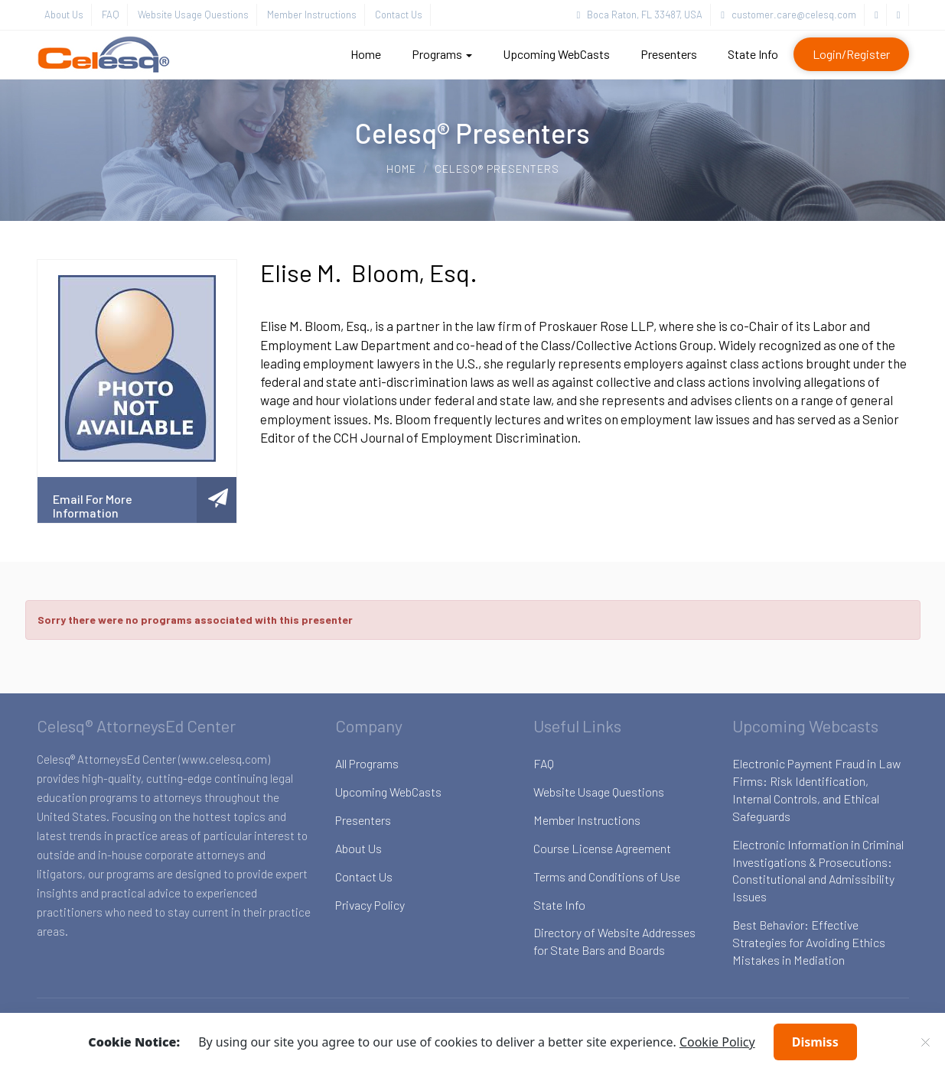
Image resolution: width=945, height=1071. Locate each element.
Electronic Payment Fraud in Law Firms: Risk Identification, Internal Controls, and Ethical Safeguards (816, 789)
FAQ (110, 14)
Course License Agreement (602, 848)
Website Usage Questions (193, 14)
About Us (63, 14)
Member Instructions (312, 14)
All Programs (367, 763)
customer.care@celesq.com (788, 14)
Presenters (668, 54)
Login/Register (851, 54)
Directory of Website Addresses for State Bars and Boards (614, 941)
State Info (753, 54)
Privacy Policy (370, 904)
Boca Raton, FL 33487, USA (640, 14)
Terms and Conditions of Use (606, 876)
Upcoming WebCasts (556, 54)
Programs (442, 54)
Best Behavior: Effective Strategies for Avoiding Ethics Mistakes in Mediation (808, 942)
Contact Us (398, 14)
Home (365, 54)
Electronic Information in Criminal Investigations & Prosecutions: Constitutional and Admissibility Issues (818, 870)
